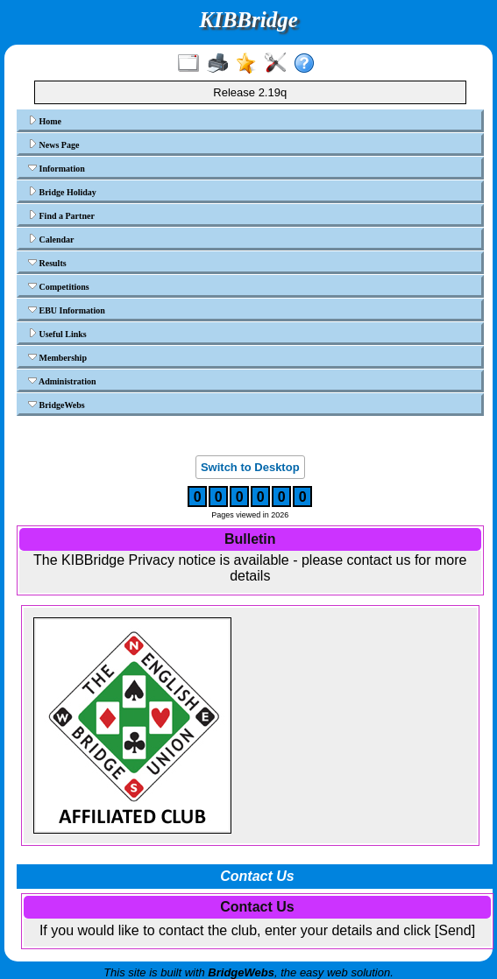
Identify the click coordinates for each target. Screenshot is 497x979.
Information (56, 168)
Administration (62, 381)
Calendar (51, 239)
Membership (57, 357)
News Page (53, 144)
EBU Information (66, 310)
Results (47, 262)
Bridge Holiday (62, 192)
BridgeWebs (56, 404)
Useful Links (57, 333)
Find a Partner (61, 215)
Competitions (58, 286)
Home (44, 121)
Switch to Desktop (250, 467)
